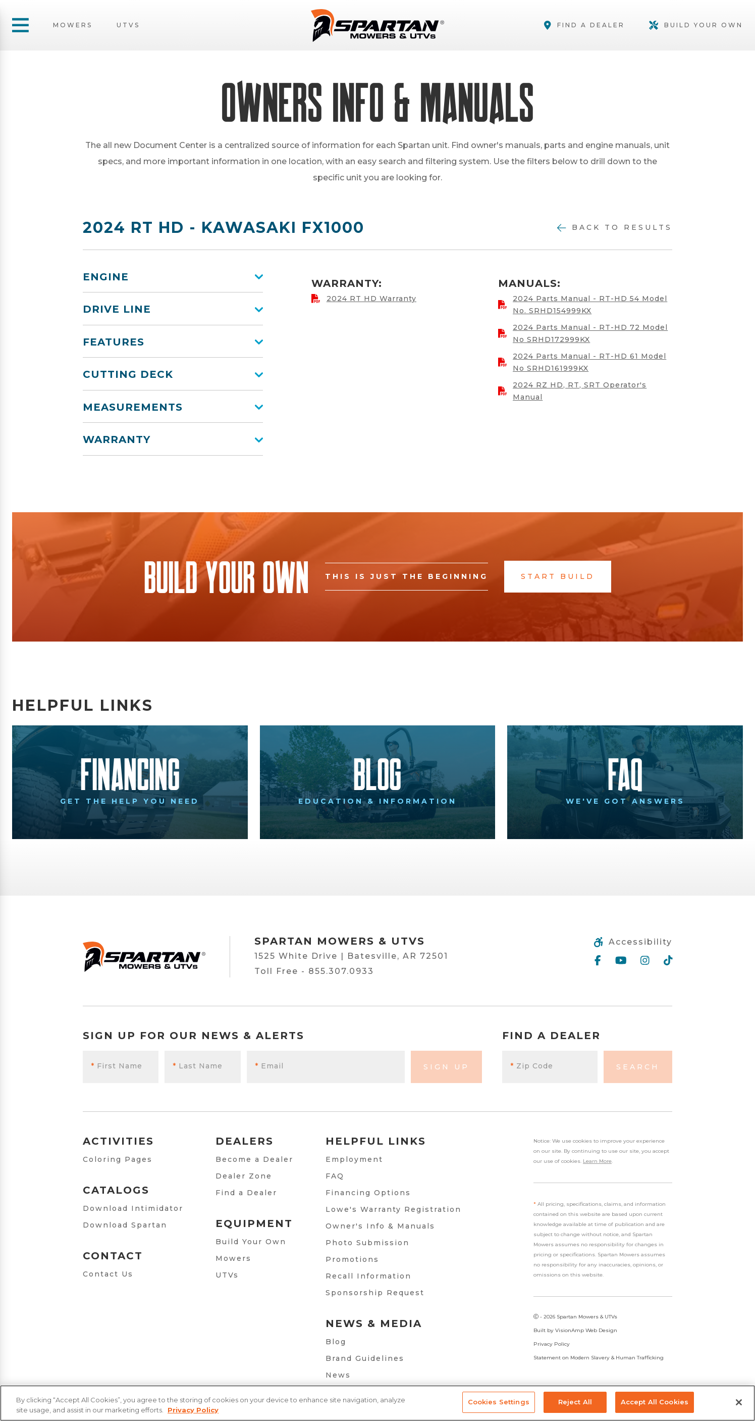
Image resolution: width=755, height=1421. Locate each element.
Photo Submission (367, 1242)
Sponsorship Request (375, 1292)
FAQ (335, 1176)
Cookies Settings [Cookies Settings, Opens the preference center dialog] (498, 1402)
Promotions (352, 1259)
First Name (116, 1065)
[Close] (739, 1402)
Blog (336, 1341)
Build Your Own (250, 1241)
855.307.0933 (341, 971)
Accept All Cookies (654, 1402)
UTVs (128, 25)
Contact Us (108, 1274)
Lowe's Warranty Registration (393, 1209)
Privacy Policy (551, 1344)
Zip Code (531, 1065)
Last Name (198, 1065)
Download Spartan (125, 1225)
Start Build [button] (558, 576)
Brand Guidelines (365, 1358)
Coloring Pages (117, 1159)
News (338, 1375)
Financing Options (368, 1192)
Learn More (597, 1161)
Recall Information (368, 1276)
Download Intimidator (133, 1208)
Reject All (575, 1402)
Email (269, 1065)
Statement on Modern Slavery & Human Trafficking (598, 1357)
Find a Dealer (246, 1192)
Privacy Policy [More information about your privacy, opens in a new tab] (193, 1410)
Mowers (72, 25)
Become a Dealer (254, 1159)
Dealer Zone (243, 1176)
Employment (354, 1159)
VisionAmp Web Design (586, 1330)
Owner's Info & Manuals (380, 1226)
